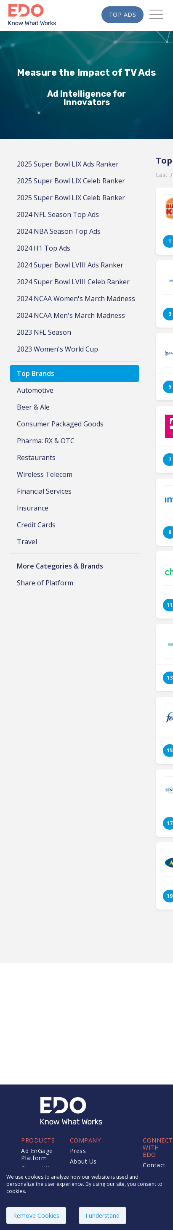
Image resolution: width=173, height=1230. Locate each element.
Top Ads (122, 15)
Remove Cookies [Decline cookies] (36, 1215)
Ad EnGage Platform (37, 1154)
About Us (83, 1161)
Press (78, 1151)
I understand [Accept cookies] (102, 1215)
